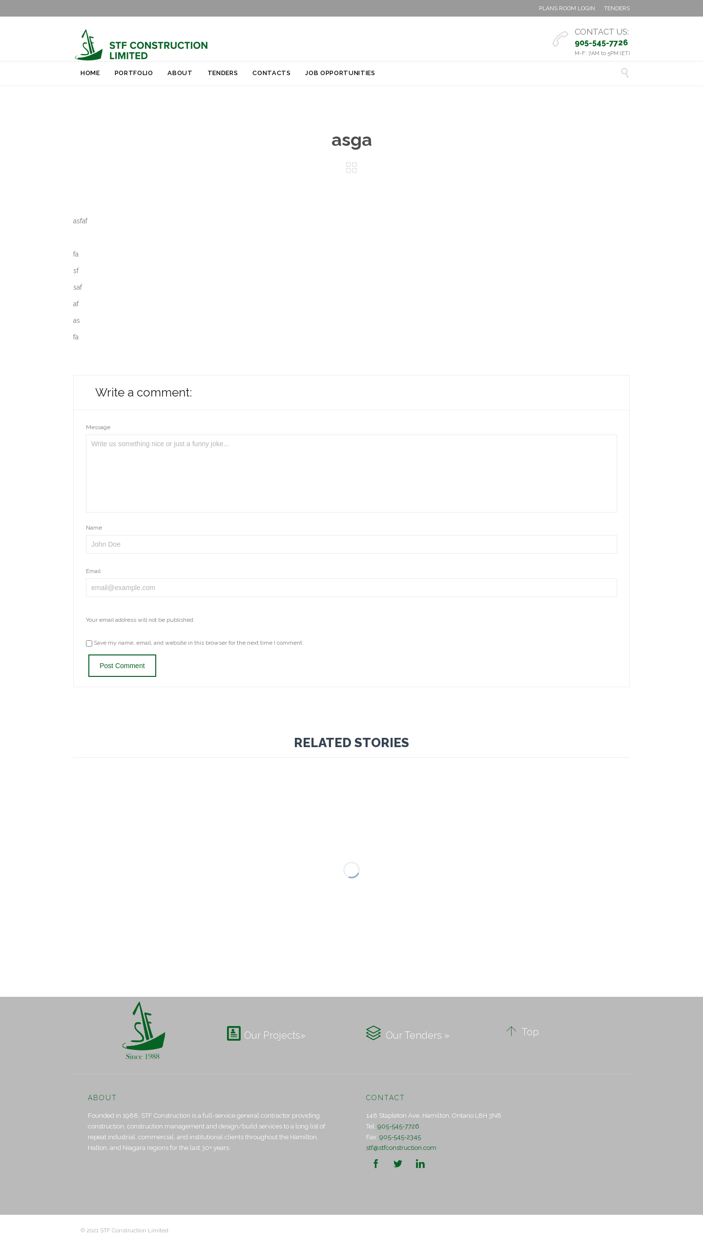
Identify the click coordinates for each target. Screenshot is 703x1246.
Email (93, 571)
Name (94, 527)
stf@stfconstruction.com (401, 1147)
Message (98, 427)
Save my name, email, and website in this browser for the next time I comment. (195, 642)
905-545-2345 (400, 1137)
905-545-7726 (398, 1126)
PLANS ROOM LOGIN (567, 8)
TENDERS (617, 8)
